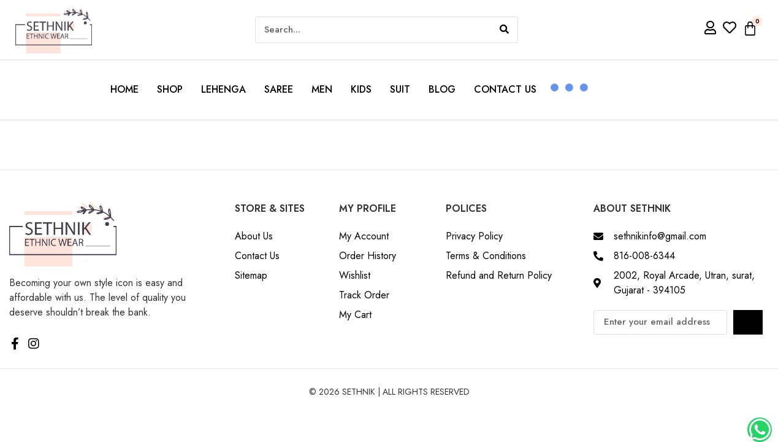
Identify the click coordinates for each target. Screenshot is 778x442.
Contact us (505, 89)
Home (124, 89)
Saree (278, 89)
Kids (361, 89)
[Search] (504, 29)
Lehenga (223, 89)
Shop (170, 89)
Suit (400, 89)
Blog (442, 89)
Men (321, 89)
